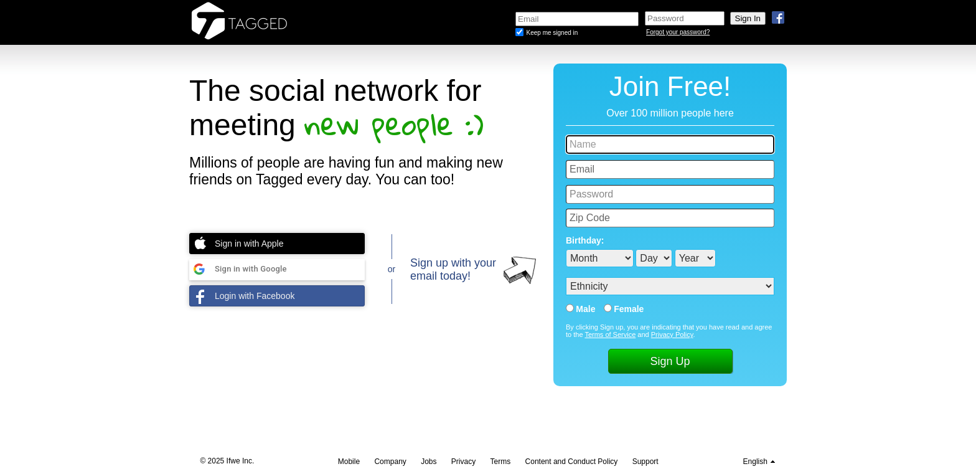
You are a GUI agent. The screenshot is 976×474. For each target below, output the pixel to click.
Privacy (463, 461)
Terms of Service (610, 334)
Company (390, 461)
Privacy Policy (672, 334)
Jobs (428, 461)
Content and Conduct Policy (571, 461)
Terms (500, 461)
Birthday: (585, 240)
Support (645, 461)
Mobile (349, 461)
